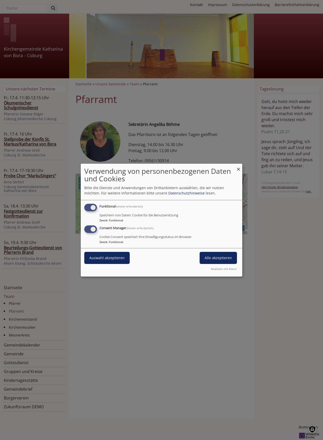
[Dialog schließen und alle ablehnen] (238, 166)
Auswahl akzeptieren (107, 257)
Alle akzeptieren (218, 257)
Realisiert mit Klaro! (224, 269)
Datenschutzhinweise (186, 193)
